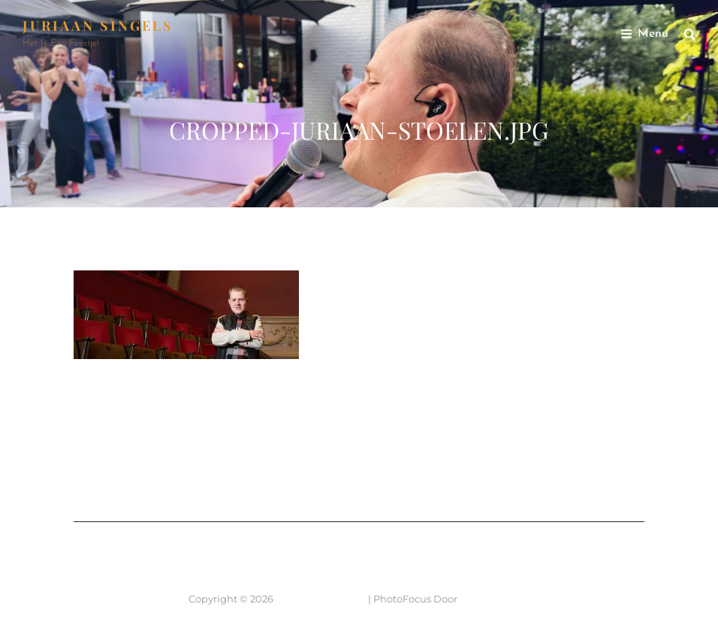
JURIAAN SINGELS (98, 26)
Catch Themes (494, 599)
